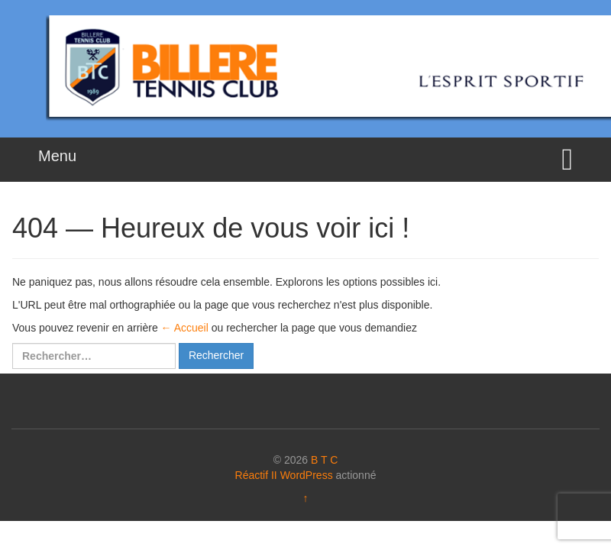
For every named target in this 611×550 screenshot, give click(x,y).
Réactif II (256, 475)
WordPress (306, 475)
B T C (324, 460)
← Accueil (185, 328)
